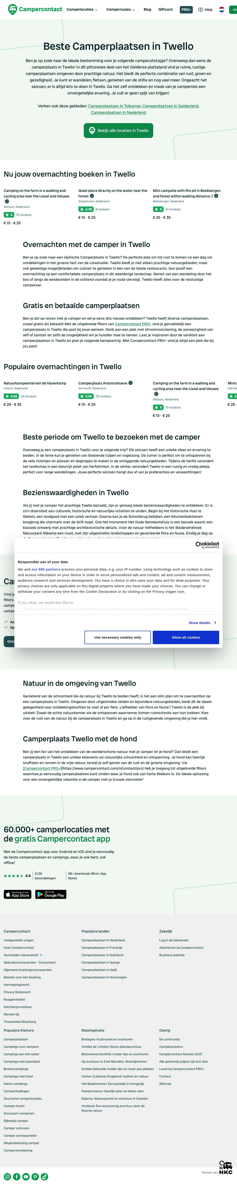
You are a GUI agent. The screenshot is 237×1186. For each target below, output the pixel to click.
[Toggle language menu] (221, 9)
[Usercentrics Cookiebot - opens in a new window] (199, 545)
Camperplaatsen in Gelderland (170, 106)
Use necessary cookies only (117, 637)
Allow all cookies (186, 637)
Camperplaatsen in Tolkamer (114, 106)
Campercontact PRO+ (133, 323)
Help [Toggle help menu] (205, 9)
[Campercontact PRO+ (41, 768)
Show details (199, 623)
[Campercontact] (35, 9)
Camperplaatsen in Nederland (118, 112)
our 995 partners (46, 569)
